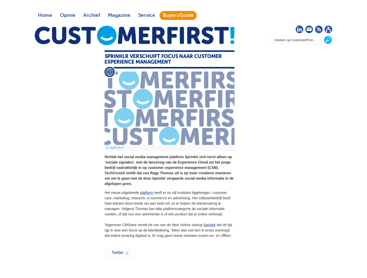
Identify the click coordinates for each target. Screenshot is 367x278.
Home (45, 15)
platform (146, 193)
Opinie (67, 15)
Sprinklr (210, 225)
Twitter (117, 252)
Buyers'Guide (178, 15)
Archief (91, 15)
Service (146, 15)
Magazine (119, 15)
